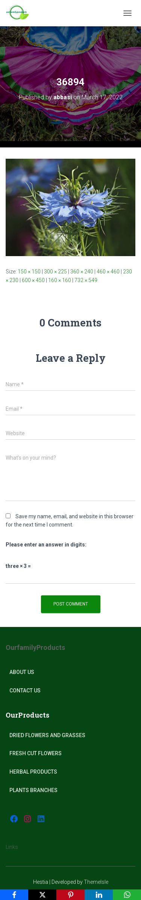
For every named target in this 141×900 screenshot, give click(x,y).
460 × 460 (108, 272)
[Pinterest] (70, 894)
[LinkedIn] (99, 894)
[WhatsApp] (127, 894)
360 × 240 (81, 272)
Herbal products (33, 772)
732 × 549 (85, 280)
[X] (42, 894)
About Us (21, 672)
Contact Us (25, 691)
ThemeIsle (96, 882)
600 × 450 (33, 280)
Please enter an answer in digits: (46, 545)
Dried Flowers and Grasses (47, 735)
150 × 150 (29, 272)
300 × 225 (55, 272)
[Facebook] (14, 894)
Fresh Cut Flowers (35, 753)
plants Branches (33, 790)
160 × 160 (59, 280)
